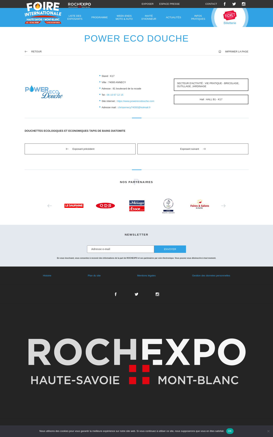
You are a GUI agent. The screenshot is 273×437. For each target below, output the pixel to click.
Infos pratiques (198, 17)
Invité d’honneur (148, 17)
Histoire (47, 275)
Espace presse (169, 3)
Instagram (244, 4)
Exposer (148, 3)
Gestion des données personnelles (211, 275)
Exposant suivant (189, 149)
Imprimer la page (236, 51)
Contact (211, 3)
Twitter (234, 4)
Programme (99, 17)
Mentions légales (146, 275)
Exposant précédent (83, 149)
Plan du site (94, 275)
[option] (74, 206)
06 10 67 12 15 (115, 94)
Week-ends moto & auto (124, 17)
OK (230, 431)
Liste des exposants (74, 17)
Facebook (225, 4)
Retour (33, 51)
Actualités (173, 17)
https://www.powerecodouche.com (135, 101)
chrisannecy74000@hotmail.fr (134, 107)
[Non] (268, 431)
